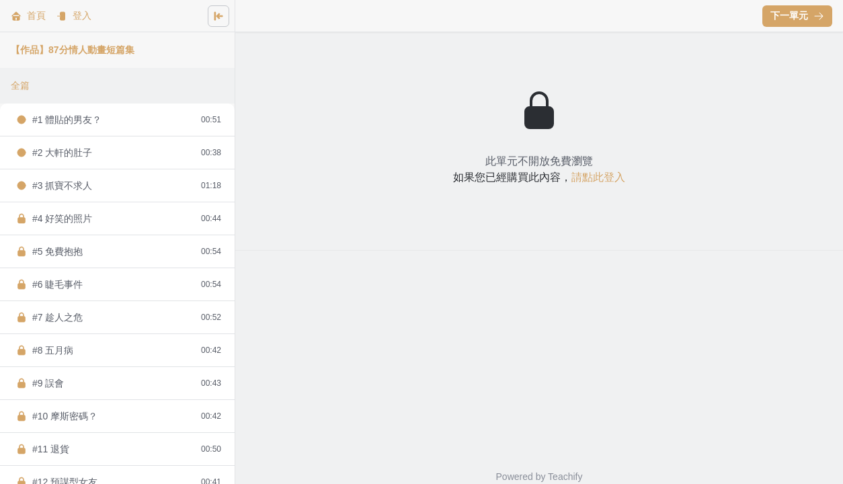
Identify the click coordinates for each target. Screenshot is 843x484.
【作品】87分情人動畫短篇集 (72, 49)
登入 (73, 16)
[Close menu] (218, 16)
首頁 (28, 16)
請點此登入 (598, 177)
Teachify (565, 476)
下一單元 (797, 15)
